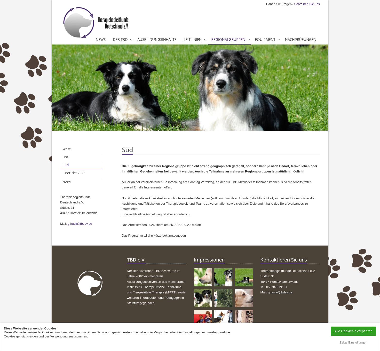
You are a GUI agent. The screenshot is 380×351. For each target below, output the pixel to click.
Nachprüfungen (300, 39)
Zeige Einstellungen (353, 342)
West (67, 149)
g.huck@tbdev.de (80, 223)
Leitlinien (193, 39)
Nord (67, 182)
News (101, 39)
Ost (65, 157)
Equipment (265, 39)
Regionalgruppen (228, 39)
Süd (66, 165)
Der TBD (120, 39)
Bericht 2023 (75, 173)
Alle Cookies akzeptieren (353, 331)
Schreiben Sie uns (307, 4)
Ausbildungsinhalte (156, 39)
